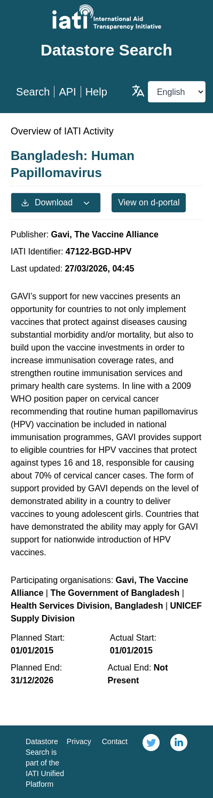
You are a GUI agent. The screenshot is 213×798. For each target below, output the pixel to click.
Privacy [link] (79, 741)
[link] (151, 761)
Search (33, 92)
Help (96, 92)
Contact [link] (115, 741)
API (67, 92)
